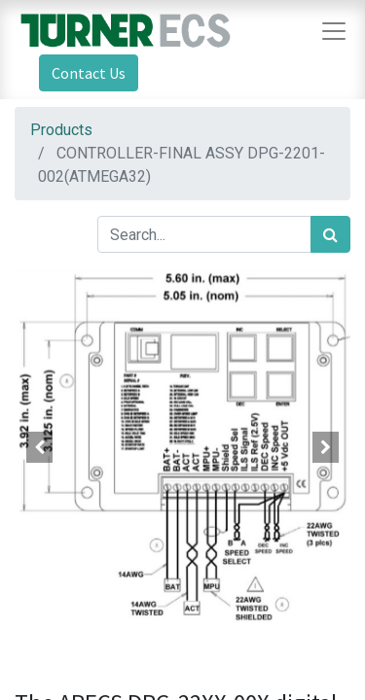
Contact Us (89, 73)
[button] (40, 447)
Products (61, 130)
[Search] (330, 234)
